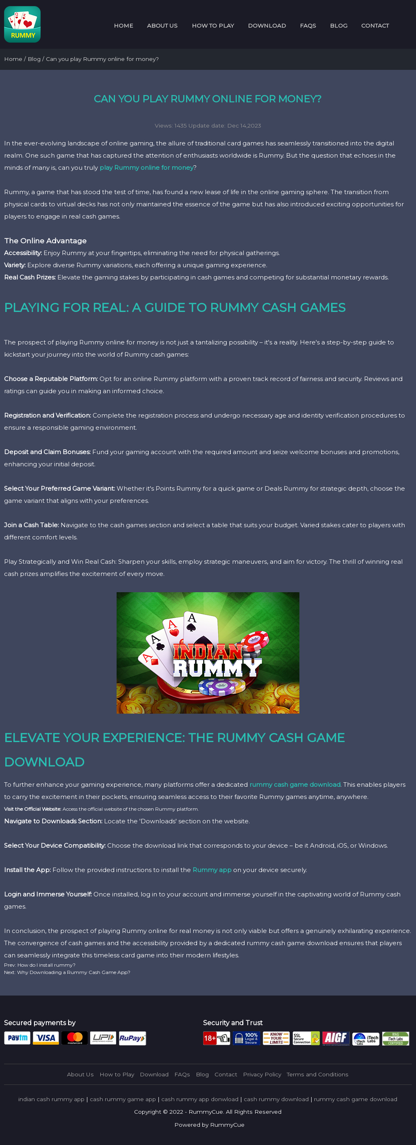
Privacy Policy (262, 1074)
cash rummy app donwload (199, 1099)
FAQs (308, 25)
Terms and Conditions (318, 1074)
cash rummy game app (123, 1099)
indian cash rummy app (51, 1099)
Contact (375, 25)
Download (267, 25)
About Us (162, 25)
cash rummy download (276, 1099)
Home (123, 25)
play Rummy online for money (146, 167)
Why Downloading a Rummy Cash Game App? (73, 972)
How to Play (213, 25)
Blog (338, 25)
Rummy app (212, 870)
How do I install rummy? (46, 965)
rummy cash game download (294, 784)
